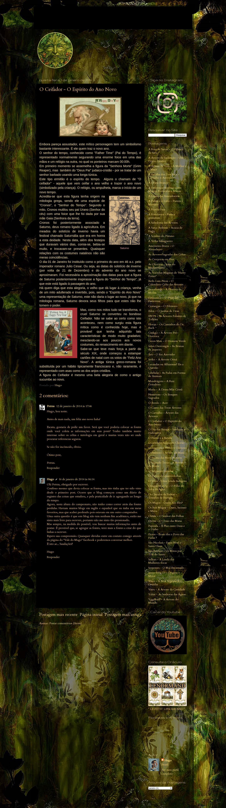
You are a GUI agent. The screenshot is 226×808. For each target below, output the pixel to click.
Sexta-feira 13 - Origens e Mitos (164, 574)
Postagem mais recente (58, 614)
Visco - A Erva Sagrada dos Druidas (164, 583)
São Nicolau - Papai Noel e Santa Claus (164, 544)
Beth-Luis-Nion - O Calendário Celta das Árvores (165, 282)
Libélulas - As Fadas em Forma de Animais (166, 374)
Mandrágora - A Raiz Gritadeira (161, 383)
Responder (53, 468)
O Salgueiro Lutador (160, 471)
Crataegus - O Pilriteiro (162, 306)
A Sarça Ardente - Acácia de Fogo (165, 229)
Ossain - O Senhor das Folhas (166, 516)
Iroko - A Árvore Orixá (162, 359)
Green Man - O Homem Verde (167, 341)
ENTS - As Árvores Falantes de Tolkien (167, 318)
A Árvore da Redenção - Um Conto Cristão (165, 159)
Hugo (50, 479)
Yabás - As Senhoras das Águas (167, 594)
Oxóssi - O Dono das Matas (165, 521)
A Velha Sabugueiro (160, 241)
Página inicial (91, 614)
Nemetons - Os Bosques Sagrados (162, 396)
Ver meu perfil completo (170, 772)
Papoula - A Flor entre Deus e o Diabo (166, 527)
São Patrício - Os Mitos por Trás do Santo (165, 552)
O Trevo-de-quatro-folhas (164, 476)
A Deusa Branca (158, 183)
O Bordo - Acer (158, 403)
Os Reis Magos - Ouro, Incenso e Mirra (167, 509)
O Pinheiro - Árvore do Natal (166, 453)
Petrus (51, 406)
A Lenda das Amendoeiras (164, 196)
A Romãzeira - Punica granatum (161, 216)
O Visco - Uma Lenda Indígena (167, 481)
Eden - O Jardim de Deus (163, 311)
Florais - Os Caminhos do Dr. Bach (166, 326)
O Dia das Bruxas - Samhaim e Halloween (166, 431)
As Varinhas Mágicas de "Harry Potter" (167, 274)
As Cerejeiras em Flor (161, 259)
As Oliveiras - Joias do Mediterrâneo (161, 266)
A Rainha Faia (156, 209)
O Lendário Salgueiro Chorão (166, 443)
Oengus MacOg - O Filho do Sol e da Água (166, 487)
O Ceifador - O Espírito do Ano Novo (164, 423)
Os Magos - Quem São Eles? (165, 503)
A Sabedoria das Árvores (163, 223)
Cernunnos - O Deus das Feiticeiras (163, 299)
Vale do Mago (59, 14)
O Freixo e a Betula (160, 438)
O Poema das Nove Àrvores (165, 458)
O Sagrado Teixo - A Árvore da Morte (165, 464)
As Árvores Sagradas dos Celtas (167, 254)
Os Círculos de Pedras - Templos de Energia (162, 496)
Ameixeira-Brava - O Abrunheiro (161, 247)
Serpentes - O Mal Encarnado (166, 568)
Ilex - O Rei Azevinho (161, 354)
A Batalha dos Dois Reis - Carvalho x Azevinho (163, 176)
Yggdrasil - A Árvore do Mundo (163, 601)
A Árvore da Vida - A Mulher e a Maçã (167, 168)
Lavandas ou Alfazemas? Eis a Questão (165, 366)
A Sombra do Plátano (161, 236)
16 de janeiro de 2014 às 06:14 (76, 479)
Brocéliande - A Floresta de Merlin (164, 291)
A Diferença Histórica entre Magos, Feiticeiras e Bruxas (164, 189)
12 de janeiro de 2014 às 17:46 (74, 406)
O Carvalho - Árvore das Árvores (163, 414)
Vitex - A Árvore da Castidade (166, 589)
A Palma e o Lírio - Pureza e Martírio (165, 202)
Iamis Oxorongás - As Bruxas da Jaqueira (166, 348)
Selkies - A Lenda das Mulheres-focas (161, 561)
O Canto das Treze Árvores (164, 408)
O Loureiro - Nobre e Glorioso (167, 448)
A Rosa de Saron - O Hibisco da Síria (165, 151)
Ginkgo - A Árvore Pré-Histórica (163, 334)
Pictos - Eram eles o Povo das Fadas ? (166, 536)
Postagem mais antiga (123, 614)
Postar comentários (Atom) (65, 623)
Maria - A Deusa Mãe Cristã (165, 390)
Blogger (137, 801)
